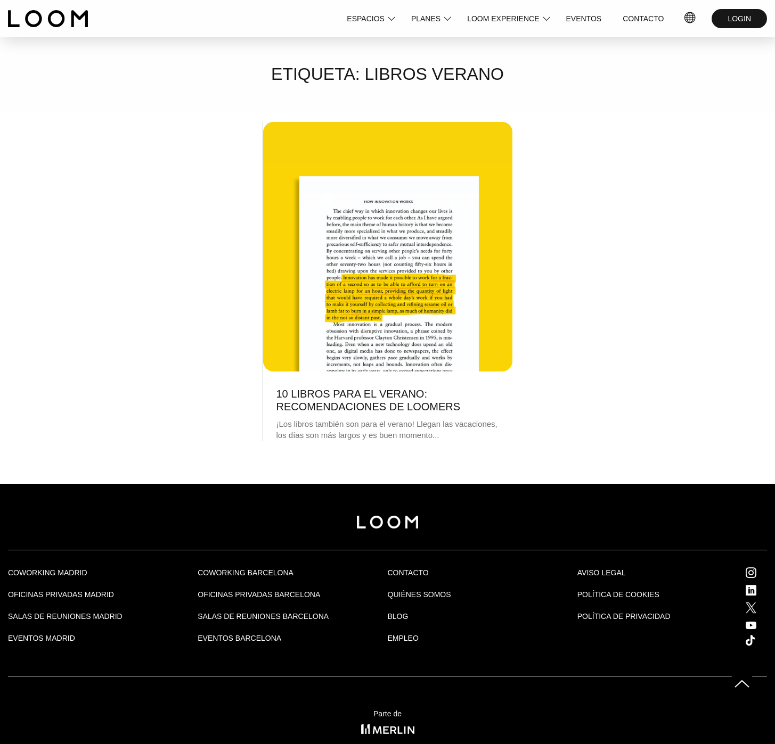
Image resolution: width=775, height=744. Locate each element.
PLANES (425, 18)
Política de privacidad (624, 616)
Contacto (408, 572)
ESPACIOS (366, 18)
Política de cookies (618, 594)
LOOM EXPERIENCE (503, 18)
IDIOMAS (690, 18)
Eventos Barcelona (239, 638)
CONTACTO (643, 18)
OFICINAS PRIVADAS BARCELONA (259, 594)
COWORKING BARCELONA (245, 572)
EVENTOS (584, 18)
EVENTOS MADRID (41, 638)
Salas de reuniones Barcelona (263, 616)
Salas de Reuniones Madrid (65, 616)
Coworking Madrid (47, 572)
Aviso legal (601, 572)
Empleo (403, 638)
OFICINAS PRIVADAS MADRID (61, 594)
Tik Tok (760, 640)
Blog (398, 616)
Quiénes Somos (419, 594)
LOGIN (739, 18)
